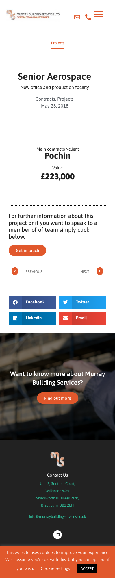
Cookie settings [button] (55, 568)
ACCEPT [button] (87, 568)
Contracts (45, 98)
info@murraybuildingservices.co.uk (57, 516)
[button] (32, 302)
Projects (65, 98)
